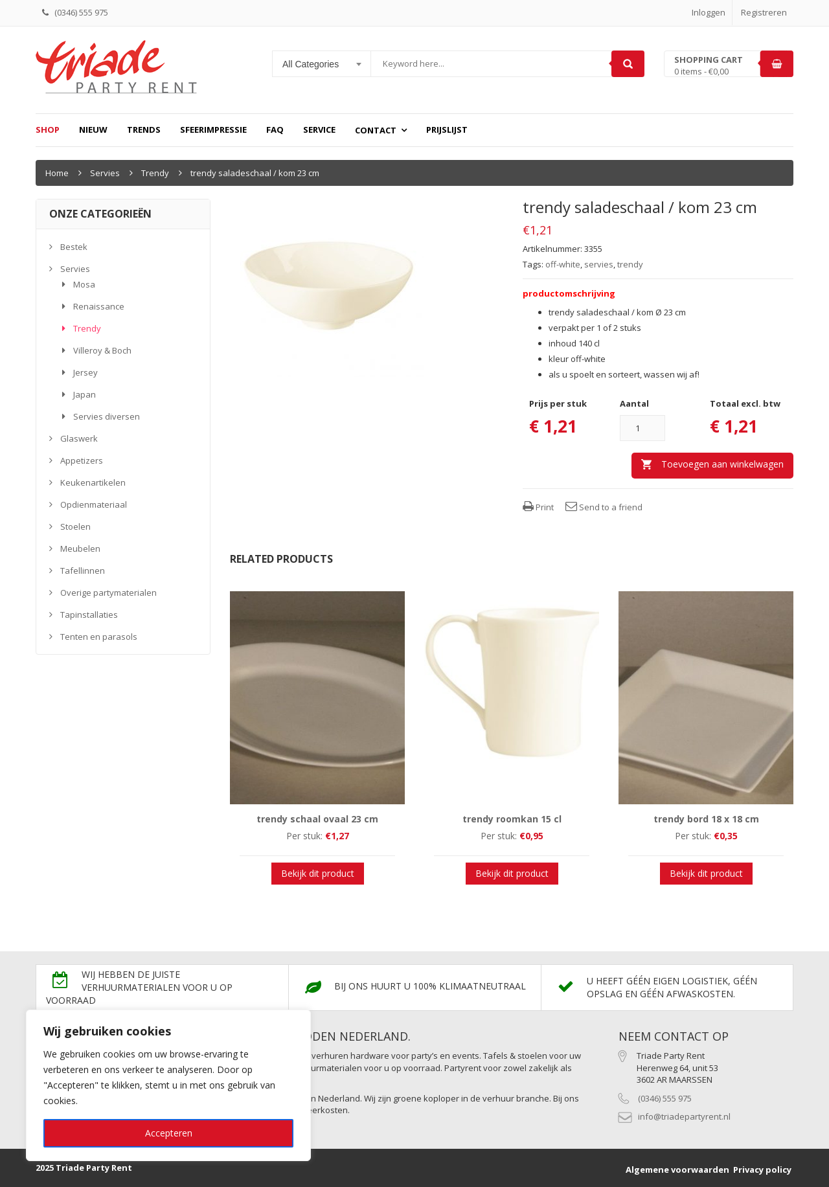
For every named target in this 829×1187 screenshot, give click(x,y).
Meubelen (80, 548)
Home (57, 173)
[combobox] (322, 64)
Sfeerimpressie (213, 129)
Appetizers (81, 460)
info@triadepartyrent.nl (684, 1116)
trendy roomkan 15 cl (512, 819)
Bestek (73, 247)
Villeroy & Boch (102, 350)
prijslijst (447, 129)
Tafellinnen (82, 570)
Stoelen (75, 526)
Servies (105, 173)
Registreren (764, 12)
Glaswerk (79, 438)
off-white (562, 264)
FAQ (275, 129)
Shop (48, 129)
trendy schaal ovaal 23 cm (317, 819)
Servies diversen (106, 416)
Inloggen (708, 12)
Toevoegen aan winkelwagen (722, 464)
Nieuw (93, 129)
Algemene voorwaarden (677, 1169)
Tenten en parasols (98, 636)
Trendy (155, 173)
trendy (630, 264)
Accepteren (168, 1133)
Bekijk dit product (317, 873)
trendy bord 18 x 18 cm (706, 819)
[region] (168, 1085)
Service (319, 129)
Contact (375, 130)
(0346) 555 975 (665, 1098)
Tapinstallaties (89, 614)
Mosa (84, 284)
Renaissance (98, 306)
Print (538, 507)
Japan (84, 394)
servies (598, 264)
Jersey (85, 372)
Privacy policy (762, 1169)
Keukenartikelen (93, 482)
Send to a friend (603, 507)
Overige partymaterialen (108, 592)
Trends (144, 129)
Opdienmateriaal (93, 504)
